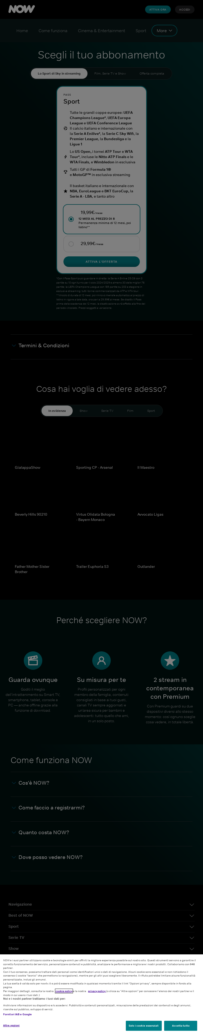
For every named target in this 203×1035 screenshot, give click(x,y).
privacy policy (97, 991)
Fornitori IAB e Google (17, 1014)
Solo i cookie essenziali (144, 1025)
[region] (101, 994)
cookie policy (64, 991)
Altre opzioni (11, 1025)
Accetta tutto (181, 1025)
